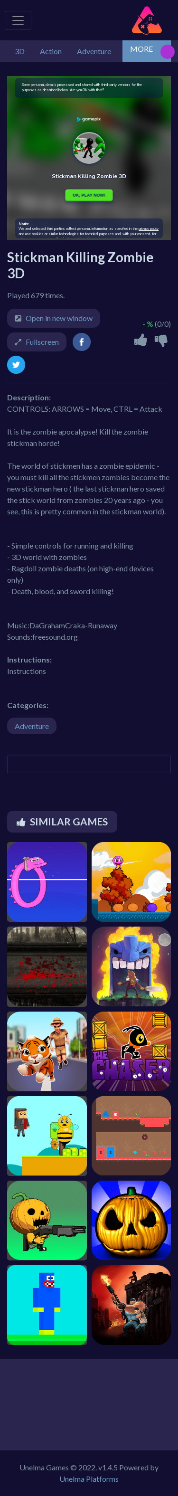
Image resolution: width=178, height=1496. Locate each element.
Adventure (32, 725)
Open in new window (59, 317)
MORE (141, 48)
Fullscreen (42, 341)
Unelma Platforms (89, 1478)
